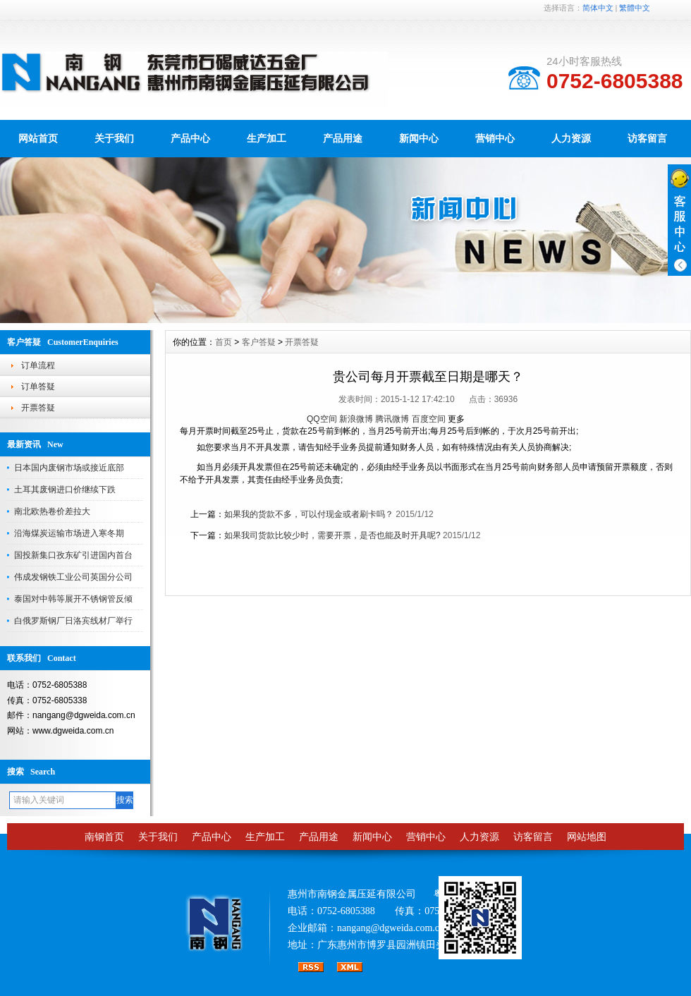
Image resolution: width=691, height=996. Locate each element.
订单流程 (38, 365)
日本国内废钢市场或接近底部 (69, 468)
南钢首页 (104, 837)
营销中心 (495, 138)
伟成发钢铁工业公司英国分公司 (73, 577)
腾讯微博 (392, 419)
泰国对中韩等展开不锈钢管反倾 (73, 599)
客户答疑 (259, 342)
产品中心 (190, 138)
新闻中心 (419, 138)
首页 (223, 342)
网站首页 (38, 138)
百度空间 (429, 419)
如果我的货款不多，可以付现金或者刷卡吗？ (308, 514)
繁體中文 (634, 8)
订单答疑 (38, 386)
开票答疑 (38, 408)
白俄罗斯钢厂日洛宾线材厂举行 (73, 621)
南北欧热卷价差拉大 (52, 511)
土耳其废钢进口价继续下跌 (65, 489)
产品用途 (342, 138)
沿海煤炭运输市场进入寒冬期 (69, 533)
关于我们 (114, 138)
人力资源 (571, 138)
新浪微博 (356, 419)
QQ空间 (322, 419)
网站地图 (586, 837)
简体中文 (597, 8)
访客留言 (647, 138)
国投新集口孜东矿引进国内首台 (73, 555)
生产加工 (266, 138)
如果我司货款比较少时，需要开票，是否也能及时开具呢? (332, 535)
